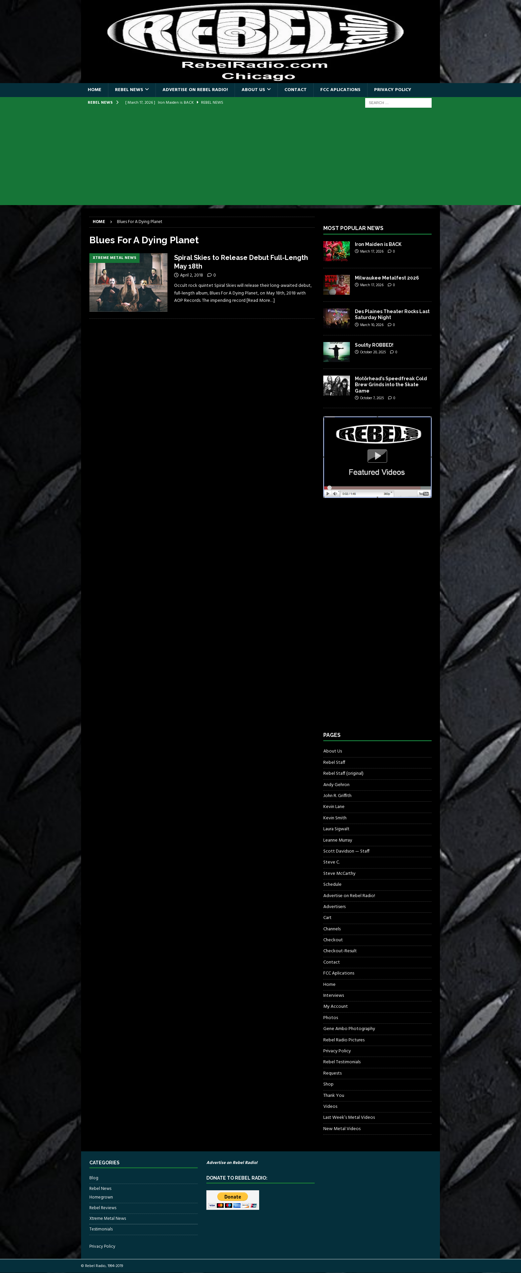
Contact (295, 90)
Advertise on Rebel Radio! (195, 90)
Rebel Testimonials (342, 1062)
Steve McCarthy (339, 873)
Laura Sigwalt (336, 829)
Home (94, 90)
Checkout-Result (340, 951)
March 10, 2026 (371, 325)
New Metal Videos (342, 1129)
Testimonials (101, 1229)
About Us (253, 90)
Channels (332, 929)
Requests (332, 1073)
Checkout (333, 940)
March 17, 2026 (371, 252)
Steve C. (331, 862)
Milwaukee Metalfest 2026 (387, 278)
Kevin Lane (334, 807)
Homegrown (101, 1197)
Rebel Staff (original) (343, 773)
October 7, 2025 (372, 398)
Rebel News (129, 90)
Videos (330, 1106)
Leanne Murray (337, 840)
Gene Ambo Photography (349, 1029)
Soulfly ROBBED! (374, 345)
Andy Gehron (336, 785)
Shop (328, 1084)
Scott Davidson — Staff (346, 851)
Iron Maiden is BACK (378, 244)
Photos (330, 1018)
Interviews (333, 995)
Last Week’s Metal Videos (349, 1117)
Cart (327, 918)
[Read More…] (261, 300)
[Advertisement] (260, 158)
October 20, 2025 (373, 352)
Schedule (332, 884)
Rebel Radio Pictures (344, 1040)
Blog (93, 1178)
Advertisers (334, 907)
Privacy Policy (392, 90)
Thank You (333, 1095)
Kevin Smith (335, 818)
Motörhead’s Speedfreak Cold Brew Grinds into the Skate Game (391, 384)
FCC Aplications (340, 90)
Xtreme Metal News (107, 1218)
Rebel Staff (334, 762)
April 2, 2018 (191, 275)
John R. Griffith (337, 796)
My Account (335, 1006)
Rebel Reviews (102, 1208)
